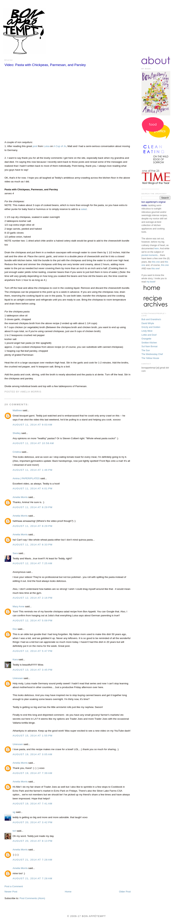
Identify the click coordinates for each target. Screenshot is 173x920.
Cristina (17, 452)
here (156, 248)
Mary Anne (18, 606)
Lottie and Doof (148, 335)
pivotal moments (149, 255)
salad (84, 209)
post (35, 146)
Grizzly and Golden (150, 327)
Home (68, 891)
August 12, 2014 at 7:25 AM (32, 563)
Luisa (47, 146)
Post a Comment (14, 886)
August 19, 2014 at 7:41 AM (32, 803)
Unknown (18, 678)
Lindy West (146, 331)
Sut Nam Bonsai (149, 346)
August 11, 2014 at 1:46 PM (32, 470)
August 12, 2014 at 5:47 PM (32, 651)
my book (151, 281)
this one (156, 262)
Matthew (17, 410)
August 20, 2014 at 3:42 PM (32, 822)
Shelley (17, 433)
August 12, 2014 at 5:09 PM (32, 620)
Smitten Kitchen (149, 342)
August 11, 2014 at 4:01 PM (32, 488)
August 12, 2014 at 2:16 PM (32, 597)
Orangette (146, 338)
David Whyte (147, 323)
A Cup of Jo (60, 146)
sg (14, 812)
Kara (15, 659)
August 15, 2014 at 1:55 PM (32, 735)
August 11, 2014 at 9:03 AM (32, 424)
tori (14, 830)
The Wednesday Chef (152, 354)
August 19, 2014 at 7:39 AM (32, 773)
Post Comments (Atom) (32, 898)
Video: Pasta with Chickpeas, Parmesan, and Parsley (45, 65)
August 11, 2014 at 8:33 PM (32, 544)
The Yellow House (150, 358)
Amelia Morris (20, 497)
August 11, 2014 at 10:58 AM (33, 443)
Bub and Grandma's (151, 319)
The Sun (145, 350)
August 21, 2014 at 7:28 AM (32, 859)
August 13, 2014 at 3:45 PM (32, 669)
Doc (15, 629)
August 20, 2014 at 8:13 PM (32, 841)
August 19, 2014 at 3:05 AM (32, 754)
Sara (16, 553)
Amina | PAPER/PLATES (26, 478)
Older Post (125, 891)
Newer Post (11, 891)
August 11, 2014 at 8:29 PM (32, 507)
